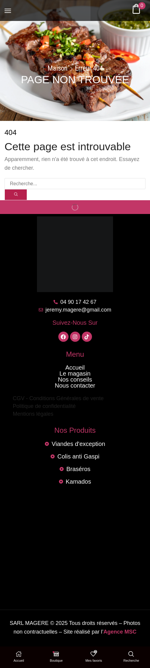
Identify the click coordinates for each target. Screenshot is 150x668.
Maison (57, 68)
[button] (8, 8)
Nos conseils (75, 380)
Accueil (74, 368)
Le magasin (75, 374)
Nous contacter (75, 386)
